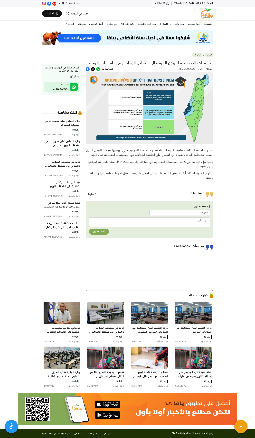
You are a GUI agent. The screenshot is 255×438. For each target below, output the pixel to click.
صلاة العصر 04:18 (70, 3)
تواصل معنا (94, 434)
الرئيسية (208, 24)
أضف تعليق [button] (99, 231)
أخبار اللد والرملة (147, 24)
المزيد (71, 24)
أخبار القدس (96, 24)
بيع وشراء (111, 24)
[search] (77, 13)
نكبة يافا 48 (127, 24)
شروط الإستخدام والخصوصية (56, 434)
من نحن (107, 434)
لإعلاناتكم (79, 434)
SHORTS (165, 24)
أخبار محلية (194, 24)
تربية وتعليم (197, 55)
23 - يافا (163, 3)
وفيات (82, 24)
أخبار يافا (179, 24)
